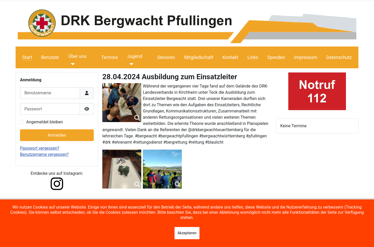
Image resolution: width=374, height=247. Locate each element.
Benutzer (50, 57)
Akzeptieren (187, 233)
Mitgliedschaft (198, 57)
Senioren (166, 57)
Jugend (134, 56)
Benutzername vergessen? (44, 154)
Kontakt (230, 57)
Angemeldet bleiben (44, 121)
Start (27, 57)
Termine (109, 57)
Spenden (276, 57)
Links (252, 57)
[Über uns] (71, 64)
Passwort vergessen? (39, 148)
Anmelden (57, 135)
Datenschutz (339, 57)
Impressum (305, 57)
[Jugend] (130, 64)
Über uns (77, 56)
